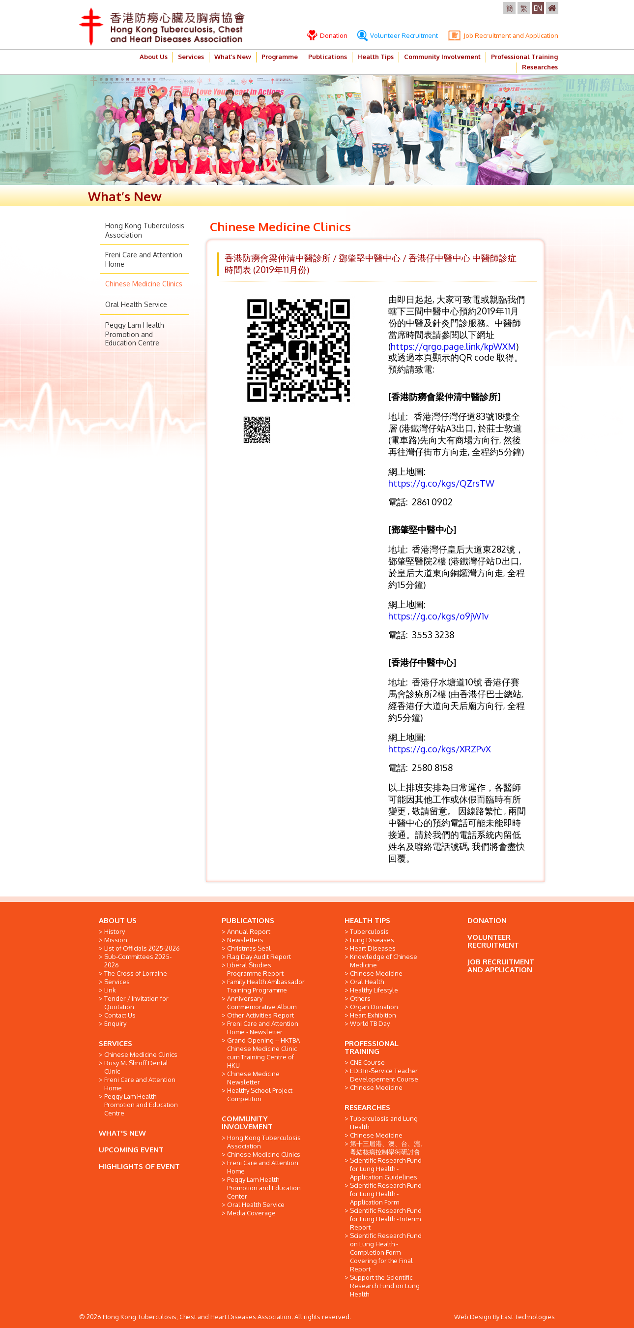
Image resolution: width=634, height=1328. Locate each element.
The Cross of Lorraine (135, 973)
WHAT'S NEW (122, 1133)
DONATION (487, 920)
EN (538, 8)
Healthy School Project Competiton (259, 1094)
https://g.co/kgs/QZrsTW (441, 483)
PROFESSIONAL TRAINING (372, 1047)
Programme (279, 57)
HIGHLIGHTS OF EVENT (139, 1166)
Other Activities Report (260, 1015)
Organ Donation (374, 1007)
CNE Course (367, 1062)
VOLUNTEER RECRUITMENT (493, 941)
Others (360, 998)
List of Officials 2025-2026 (142, 948)
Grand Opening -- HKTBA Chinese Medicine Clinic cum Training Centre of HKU (263, 1052)
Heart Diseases (373, 948)
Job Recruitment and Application (503, 35)
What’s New (232, 57)
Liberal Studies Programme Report (255, 969)
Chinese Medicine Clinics (143, 283)
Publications (327, 57)
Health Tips (375, 57)
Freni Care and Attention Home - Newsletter (262, 1027)
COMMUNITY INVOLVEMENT (247, 1122)
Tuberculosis (369, 931)
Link (110, 990)
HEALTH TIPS (367, 920)
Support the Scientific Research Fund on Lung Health (385, 1285)
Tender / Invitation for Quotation (136, 1002)
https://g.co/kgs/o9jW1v (438, 616)
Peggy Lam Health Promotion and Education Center (264, 1187)
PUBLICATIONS (248, 920)
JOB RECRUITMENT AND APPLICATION (500, 965)
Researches (540, 67)
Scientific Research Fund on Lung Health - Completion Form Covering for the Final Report (386, 1252)
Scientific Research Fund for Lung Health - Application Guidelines (386, 1168)
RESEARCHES (367, 1107)
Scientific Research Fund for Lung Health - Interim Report (386, 1218)
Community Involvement (442, 57)
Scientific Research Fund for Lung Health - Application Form (386, 1193)
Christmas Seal (249, 948)
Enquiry (115, 1023)
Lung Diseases (372, 940)
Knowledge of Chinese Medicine (383, 961)
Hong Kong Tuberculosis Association (264, 1142)
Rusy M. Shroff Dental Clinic (136, 1067)
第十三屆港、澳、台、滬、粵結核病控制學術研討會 (388, 1148)
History (114, 931)
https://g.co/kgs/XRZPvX (439, 748)
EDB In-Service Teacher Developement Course (384, 1075)
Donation (327, 35)
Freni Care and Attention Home (139, 1084)
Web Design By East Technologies (504, 1317)
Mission (115, 940)
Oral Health (367, 982)
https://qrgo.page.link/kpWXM (453, 346)
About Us (154, 57)
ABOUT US (118, 920)
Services (191, 57)
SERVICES (115, 1043)
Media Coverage (251, 1213)
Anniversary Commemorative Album (261, 1002)
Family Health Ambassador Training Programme (266, 986)
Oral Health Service (136, 304)
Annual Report (248, 931)
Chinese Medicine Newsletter (253, 1078)
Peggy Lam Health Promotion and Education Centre (134, 334)
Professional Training (524, 57)
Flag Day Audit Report (259, 956)
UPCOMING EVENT (131, 1149)
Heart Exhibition (373, 1015)
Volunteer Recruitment (397, 35)
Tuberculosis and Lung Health (384, 1122)
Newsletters (245, 940)
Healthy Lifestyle (374, 990)
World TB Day (370, 1023)
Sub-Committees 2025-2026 (138, 961)
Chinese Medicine (376, 973)
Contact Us (120, 1015)
